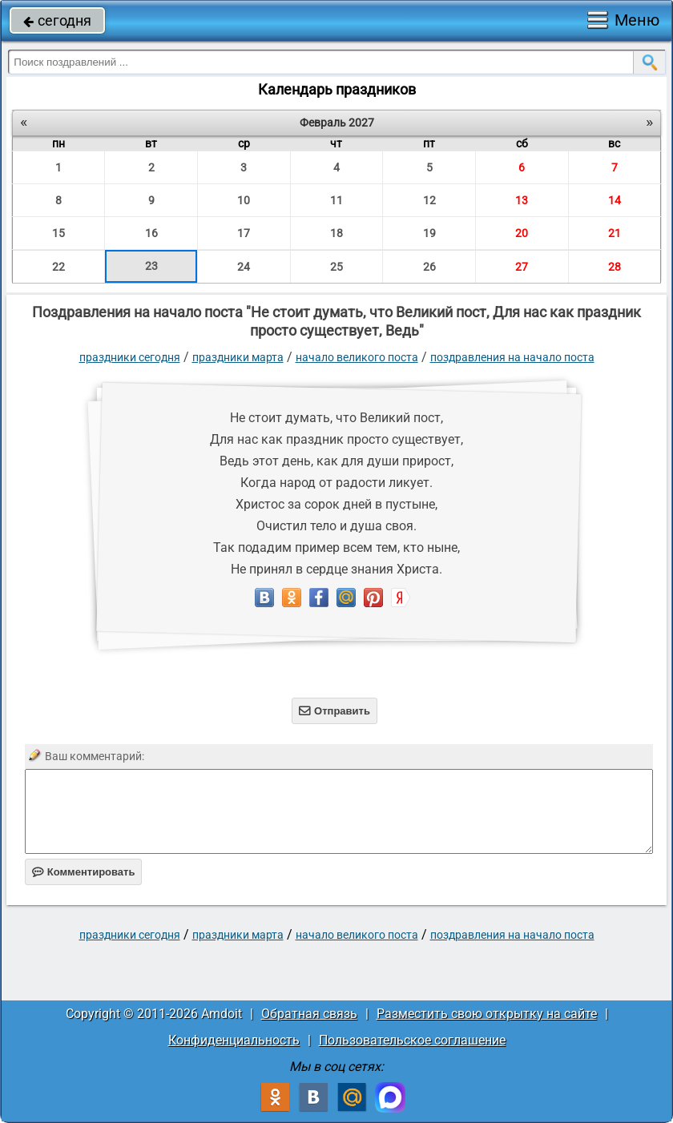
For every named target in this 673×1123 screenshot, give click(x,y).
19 (429, 233)
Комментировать (83, 872)
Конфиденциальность (234, 1040)
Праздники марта (238, 357)
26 (429, 266)
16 (151, 233)
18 (336, 233)
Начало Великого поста (357, 357)
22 (58, 266)
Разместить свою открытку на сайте (487, 1013)
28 (614, 266)
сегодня (57, 20)
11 (336, 200)
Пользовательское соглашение (412, 1040)
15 (58, 233)
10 (243, 200)
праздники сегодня (129, 357)
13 (521, 200)
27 (521, 266)
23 (151, 266)
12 (429, 200)
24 (243, 266)
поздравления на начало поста (512, 357)
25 (336, 266)
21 (614, 233)
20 (521, 233)
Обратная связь (309, 1013)
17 (243, 233)
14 (614, 200)
